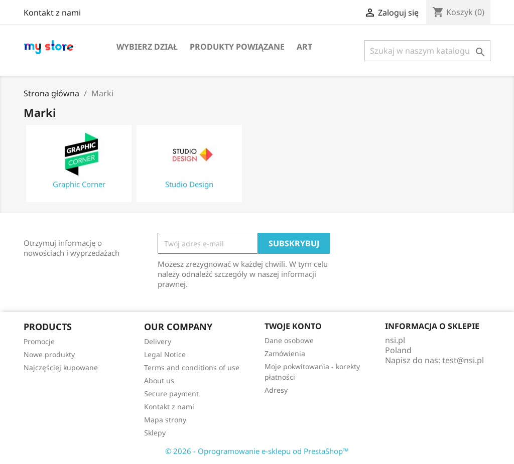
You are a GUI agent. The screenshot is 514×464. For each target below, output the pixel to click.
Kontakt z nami (52, 12)
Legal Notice (165, 354)
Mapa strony (165, 419)
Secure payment (171, 393)
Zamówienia (285, 353)
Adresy (276, 390)
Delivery (157, 341)
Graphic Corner (79, 184)
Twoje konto (293, 326)
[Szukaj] (427, 50)
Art (304, 46)
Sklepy (155, 432)
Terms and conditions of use (191, 367)
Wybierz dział (147, 46)
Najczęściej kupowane (61, 367)
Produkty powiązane (237, 46)
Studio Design (189, 184)
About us (159, 380)
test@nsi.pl (463, 360)
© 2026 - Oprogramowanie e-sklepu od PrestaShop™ (257, 451)
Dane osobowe (289, 340)
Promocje (39, 341)
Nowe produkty (49, 354)
